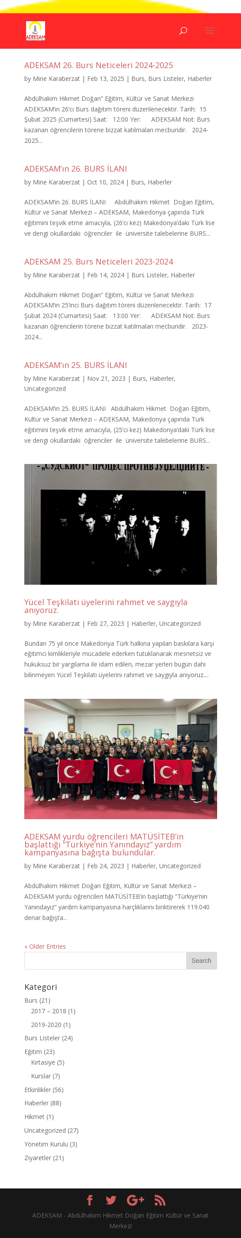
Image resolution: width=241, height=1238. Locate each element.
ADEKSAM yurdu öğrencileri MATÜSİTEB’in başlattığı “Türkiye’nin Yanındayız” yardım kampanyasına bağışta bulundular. (104, 844)
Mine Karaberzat (56, 78)
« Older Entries (45, 946)
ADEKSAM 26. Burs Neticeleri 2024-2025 (98, 65)
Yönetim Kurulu (46, 1144)
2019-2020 (46, 1024)
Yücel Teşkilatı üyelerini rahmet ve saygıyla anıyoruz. (105, 606)
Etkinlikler (37, 1089)
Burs (138, 78)
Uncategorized (45, 388)
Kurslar (41, 1076)
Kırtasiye (43, 1062)
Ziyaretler (37, 1158)
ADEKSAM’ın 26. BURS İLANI (75, 168)
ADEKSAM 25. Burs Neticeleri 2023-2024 (98, 261)
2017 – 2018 (48, 1011)
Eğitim (33, 1051)
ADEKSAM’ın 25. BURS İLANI (75, 365)
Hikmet (34, 1116)
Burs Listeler (166, 78)
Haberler (199, 78)
